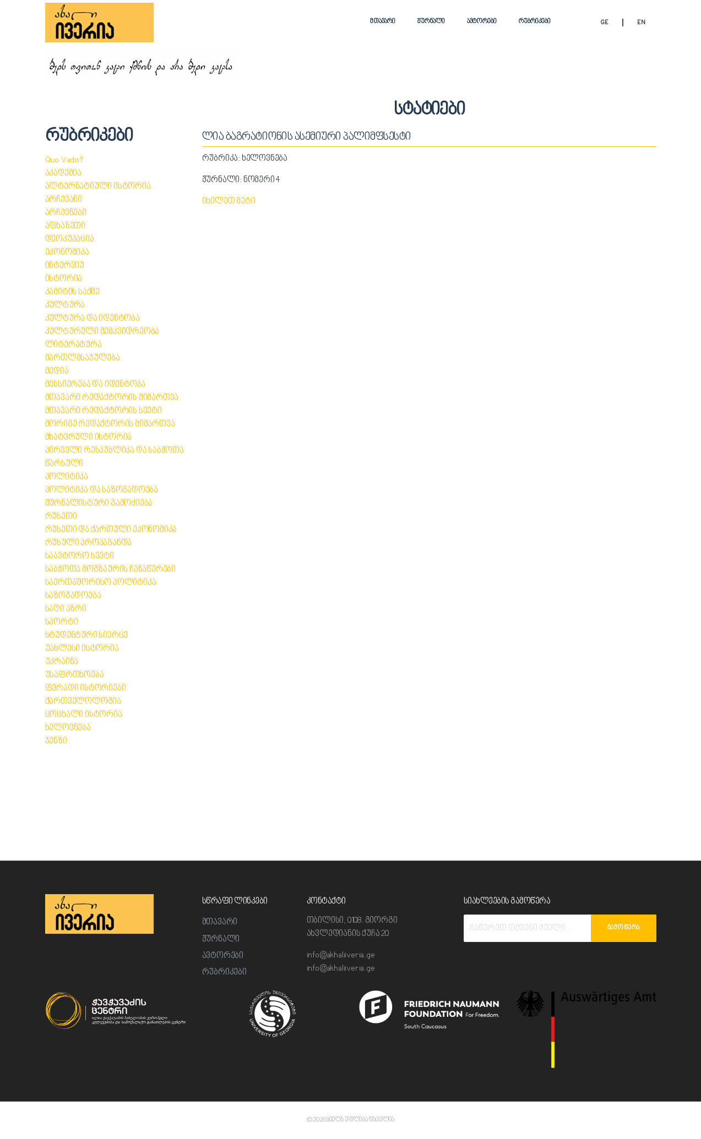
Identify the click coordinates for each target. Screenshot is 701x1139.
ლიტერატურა (73, 345)
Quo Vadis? (64, 160)
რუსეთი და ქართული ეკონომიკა (111, 530)
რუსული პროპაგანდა (88, 543)
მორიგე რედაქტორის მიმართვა (110, 424)
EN (641, 23)
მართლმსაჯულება (82, 358)
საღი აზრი (65, 609)
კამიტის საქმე (72, 292)
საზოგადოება (73, 596)
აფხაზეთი (65, 226)
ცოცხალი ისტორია (83, 715)
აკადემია (63, 173)
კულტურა (65, 305)
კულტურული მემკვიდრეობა (102, 332)
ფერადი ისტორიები (85, 688)
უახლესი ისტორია (82, 649)
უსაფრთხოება (74, 675)
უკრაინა (62, 662)
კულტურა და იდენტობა (92, 319)
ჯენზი (56, 741)
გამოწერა (623, 928)
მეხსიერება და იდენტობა (95, 385)
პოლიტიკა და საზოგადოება (101, 490)
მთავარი (382, 22)
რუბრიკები (535, 22)
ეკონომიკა (67, 253)
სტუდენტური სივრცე (86, 636)
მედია (57, 371)
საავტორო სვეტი (79, 556)
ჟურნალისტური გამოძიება (99, 504)
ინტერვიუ (64, 266)
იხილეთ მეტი (229, 201)
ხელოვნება (68, 728)
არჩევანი (63, 200)
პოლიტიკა (66, 477)
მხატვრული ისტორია (88, 437)
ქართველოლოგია (83, 702)
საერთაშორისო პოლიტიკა (100, 583)
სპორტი (61, 622)
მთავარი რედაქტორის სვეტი (103, 411)
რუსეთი (61, 517)
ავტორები (482, 22)
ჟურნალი (431, 22)
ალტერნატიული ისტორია (98, 187)
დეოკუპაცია (69, 239)
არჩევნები (65, 213)
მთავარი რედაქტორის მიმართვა (112, 398)
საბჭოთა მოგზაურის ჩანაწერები (110, 570)
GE (604, 23)
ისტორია (64, 279)
